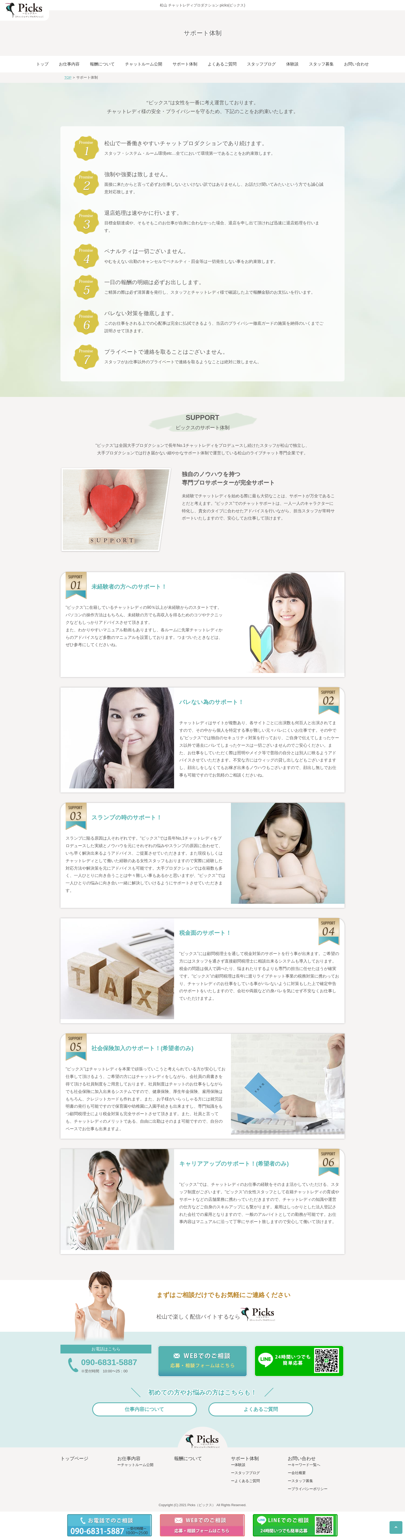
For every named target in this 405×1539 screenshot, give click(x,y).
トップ (42, 64)
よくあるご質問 (222, 64)
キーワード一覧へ (305, 1465)
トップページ (74, 1458)
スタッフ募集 (321, 64)
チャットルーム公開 (143, 64)
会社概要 (298, 1473)
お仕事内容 (69, 64)
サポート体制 (185, 64)
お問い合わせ (356, 64)
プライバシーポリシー (309, 1489)
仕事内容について (144, 1409)
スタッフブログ (261, 64)
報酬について (102, 64)
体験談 (292, 64)
